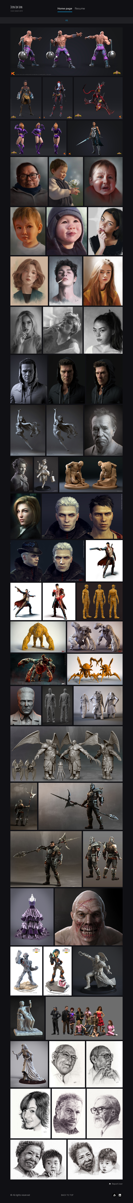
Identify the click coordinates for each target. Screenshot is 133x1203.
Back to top (67, 1195)
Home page (65, 8)
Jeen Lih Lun (16, 7)
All (66, 20)
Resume (80, 8)
